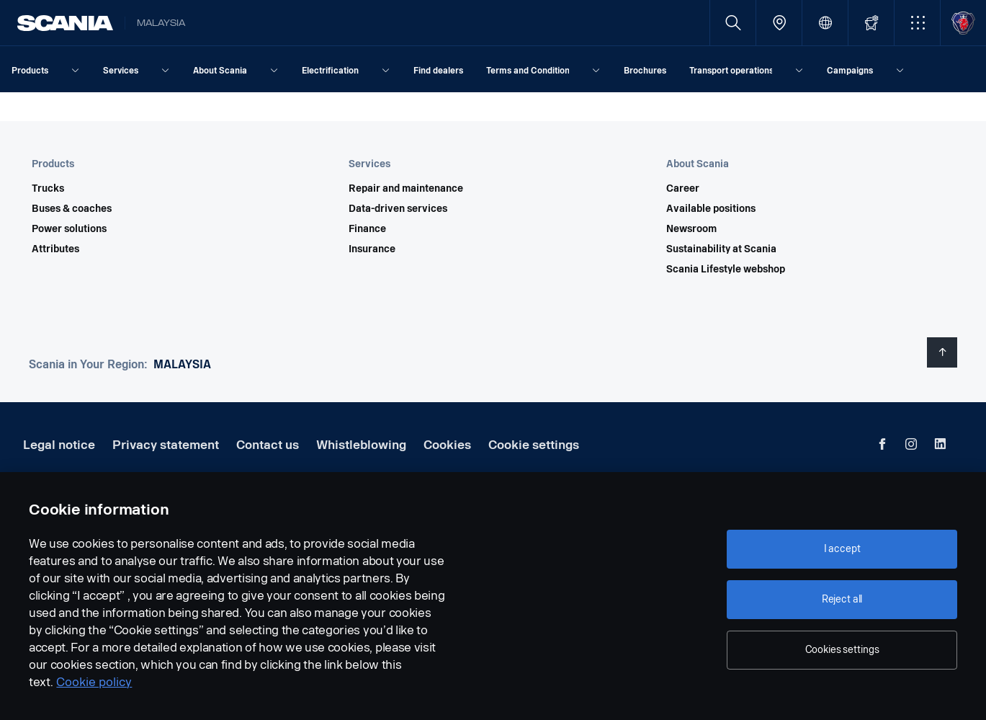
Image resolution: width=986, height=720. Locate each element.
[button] (917, 22)
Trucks (48, 189)
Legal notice (59, 445)
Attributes (55, 249)
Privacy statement (165, 445)
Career (682, 189)
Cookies (447, 445)
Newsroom (691, 229)
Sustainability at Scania (721, 249)
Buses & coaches (72, 209)
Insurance (372, 249)
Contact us (267, 445)
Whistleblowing (361, 445)
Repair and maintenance (406, 189)
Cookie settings (533, 445)
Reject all (842, 599)
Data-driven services (398, 209)
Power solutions (69, 229)
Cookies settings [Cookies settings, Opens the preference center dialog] (842, 650)
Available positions (711, 209)
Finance (367, 229)
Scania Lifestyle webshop (725, 269)
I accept (842, 549)
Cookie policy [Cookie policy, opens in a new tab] (94, 682)
